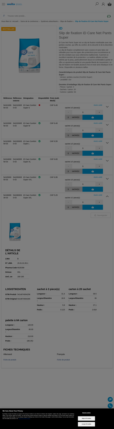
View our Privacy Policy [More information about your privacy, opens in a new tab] (24, 418)
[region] (57, 418)
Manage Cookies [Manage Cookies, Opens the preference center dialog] (86, 412)
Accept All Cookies (86, 424)
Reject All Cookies (86, 418)
